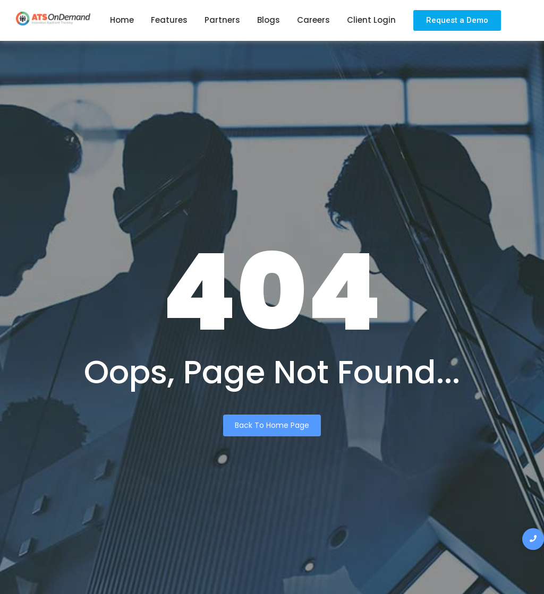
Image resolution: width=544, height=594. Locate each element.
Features (169, 19)
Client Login (371, 19)
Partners (222, 19)
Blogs (268, 19)
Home (122, 19)
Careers (313, 19)
